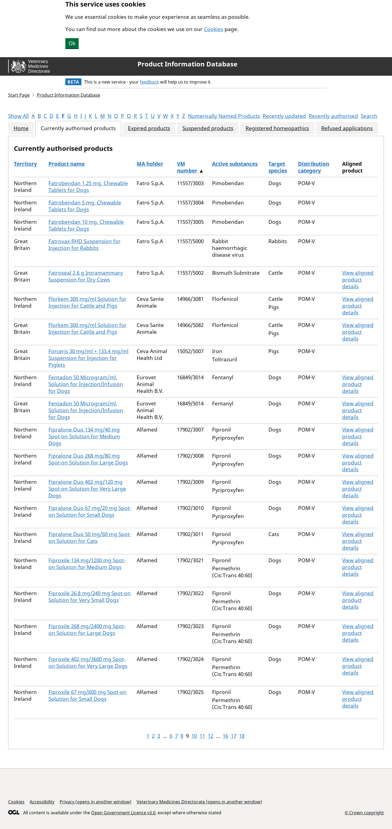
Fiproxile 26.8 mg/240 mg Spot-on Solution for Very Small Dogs (89, 597)
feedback (149, 82)
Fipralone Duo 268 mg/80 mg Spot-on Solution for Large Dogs (88, 459)
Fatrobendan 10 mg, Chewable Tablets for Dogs (86, 225)
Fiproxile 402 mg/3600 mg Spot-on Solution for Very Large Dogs (87, 662)
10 (194, 735)
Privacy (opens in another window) (95, 802)
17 (233, 735)
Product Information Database (187, 64)
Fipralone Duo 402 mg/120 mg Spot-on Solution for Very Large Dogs (87, 488)
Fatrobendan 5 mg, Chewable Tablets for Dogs (84, 206)
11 (202, 735)
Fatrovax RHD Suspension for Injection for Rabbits (84, 245)
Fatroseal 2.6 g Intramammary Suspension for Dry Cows (85, 276)
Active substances (235, 163)
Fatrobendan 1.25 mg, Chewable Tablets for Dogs (88, 187)
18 (241, 735)
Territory (25, 163)
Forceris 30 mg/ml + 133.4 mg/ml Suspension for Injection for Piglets (88, 358)
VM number (188, 167)
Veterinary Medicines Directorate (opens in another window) (199, 802)
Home (21, 128)
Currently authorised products (78, 128)
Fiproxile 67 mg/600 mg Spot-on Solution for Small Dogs (87, 695)
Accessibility (42, 802)
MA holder (150, 163)
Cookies (213, 29)
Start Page (19, 95)
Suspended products (207, 128)
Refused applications (347, 128)
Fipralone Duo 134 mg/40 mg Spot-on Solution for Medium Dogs (84, 436)
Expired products (149, 128)
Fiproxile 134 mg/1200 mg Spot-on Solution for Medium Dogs (86, 564)
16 (225, 735)
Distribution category (313, 167)
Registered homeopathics (277, 128)
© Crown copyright (364, 812)
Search (369, 116)
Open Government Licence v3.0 (123, 813)
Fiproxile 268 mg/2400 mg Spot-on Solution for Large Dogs (86, 630)
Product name (66, 163)
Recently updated (284, 116)
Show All (18, 116)
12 (210, 735)
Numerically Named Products (224, 116)
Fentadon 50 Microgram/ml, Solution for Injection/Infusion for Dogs (85, 384)
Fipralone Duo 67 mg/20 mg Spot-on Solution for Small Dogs (89, 511)
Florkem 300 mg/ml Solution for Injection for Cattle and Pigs (87, 302)
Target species (277, 167)
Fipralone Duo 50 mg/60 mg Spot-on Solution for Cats (89, 537)
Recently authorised (333, 116)
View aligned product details (357, 279)
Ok (72, 43)
